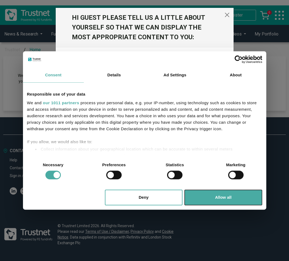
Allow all (223, 197)
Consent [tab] (53, 75)
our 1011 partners (61, 102)
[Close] (227, 15)
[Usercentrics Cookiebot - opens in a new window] (238, 59)
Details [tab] (114, 75)
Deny (144, 197)
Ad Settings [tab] (175, 75)
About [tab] (236, 75)
